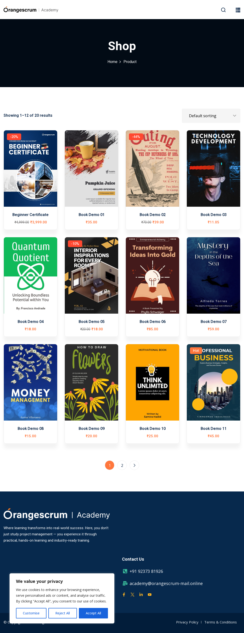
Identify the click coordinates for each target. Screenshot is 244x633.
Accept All (93, 613)
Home (112, 62)
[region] (62, 598)
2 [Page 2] (122, 465)
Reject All (62, 613)
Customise (31, 613)
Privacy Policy (187, 622)
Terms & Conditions (220, 622)
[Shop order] (211, 115)
